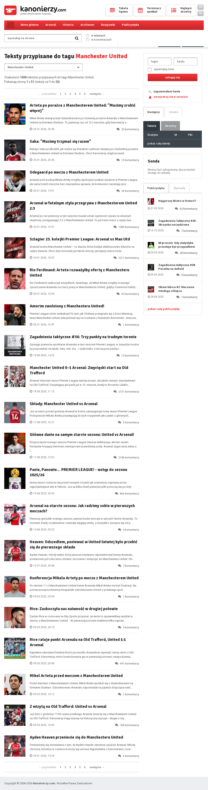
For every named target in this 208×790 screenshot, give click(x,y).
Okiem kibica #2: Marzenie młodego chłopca (176, 289)
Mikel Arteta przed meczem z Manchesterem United (76, 675)
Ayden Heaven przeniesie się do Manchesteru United (76, 737)
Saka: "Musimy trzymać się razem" (60, 141)
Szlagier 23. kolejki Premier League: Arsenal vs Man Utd (80, 239)
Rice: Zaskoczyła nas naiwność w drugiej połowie (74, 608)
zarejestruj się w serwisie (170, 96)
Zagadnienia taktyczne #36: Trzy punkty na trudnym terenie (83, 336)
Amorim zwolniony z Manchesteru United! (67, 306)
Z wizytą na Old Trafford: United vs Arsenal (68, 706)
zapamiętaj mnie (161, 70)
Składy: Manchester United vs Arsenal (64, 403)
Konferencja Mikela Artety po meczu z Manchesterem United (84, 578)
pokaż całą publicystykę (164, 309)
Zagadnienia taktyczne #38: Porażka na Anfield (177, 266)
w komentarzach (99, 39)
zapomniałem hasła (166, 91)
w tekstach (95, 35)
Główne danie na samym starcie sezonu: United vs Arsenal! (82, 434)
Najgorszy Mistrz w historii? (177, 200)
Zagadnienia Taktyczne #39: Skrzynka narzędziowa (177, 222)
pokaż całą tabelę (159, 143)
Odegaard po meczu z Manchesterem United (69, 172)
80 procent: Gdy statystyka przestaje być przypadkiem (176, 244)
